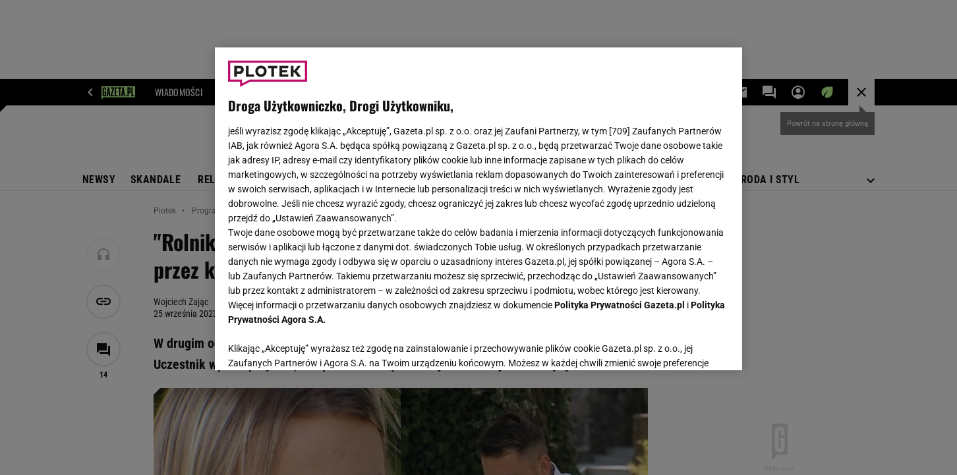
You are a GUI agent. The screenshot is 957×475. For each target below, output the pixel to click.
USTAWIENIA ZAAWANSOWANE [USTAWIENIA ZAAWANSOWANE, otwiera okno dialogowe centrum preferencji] (314, 344)
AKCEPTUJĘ (684, 344)
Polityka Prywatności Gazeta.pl (619, 305)
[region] (478, 208)
